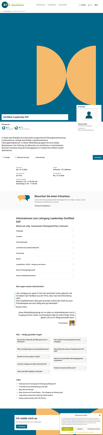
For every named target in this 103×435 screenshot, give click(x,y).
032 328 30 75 (81, 128)
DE (89, 5)
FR (91, 5)
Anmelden (98, 157)
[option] (88, 121)
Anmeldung (21, 426)
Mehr (97, 5)
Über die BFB (63, 5)
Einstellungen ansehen (94, 429)
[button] (100, 415)
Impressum (91, 432)
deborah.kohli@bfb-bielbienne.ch (86, 130)
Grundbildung (52, 5)
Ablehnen (80, 429)
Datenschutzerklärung (73, 432)
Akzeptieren (67, 429)
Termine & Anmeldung (43, 206)
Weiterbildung (40, 5)
